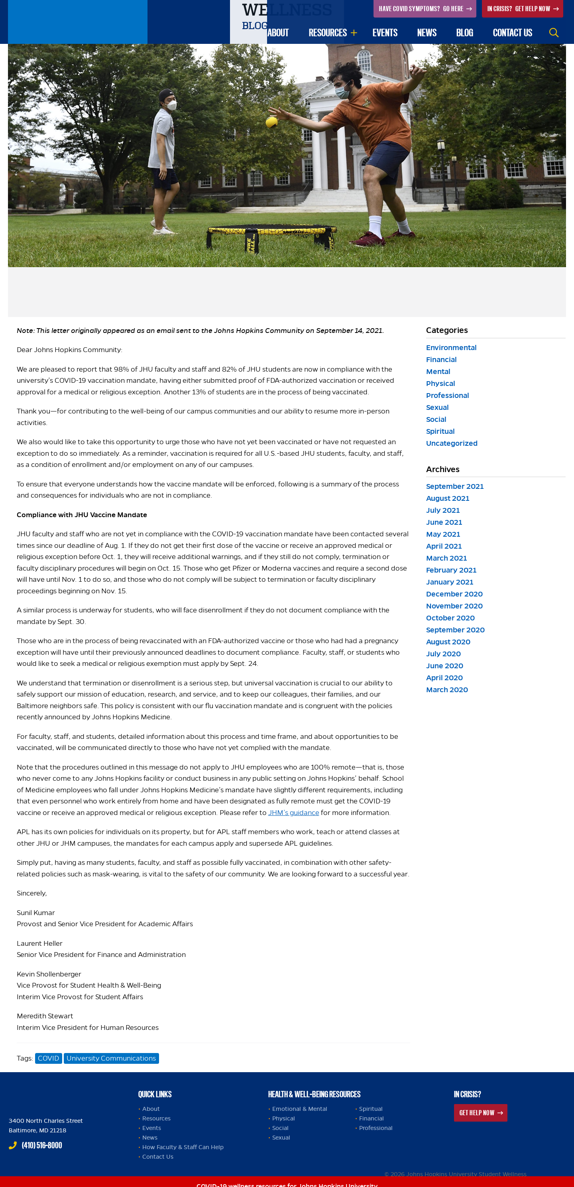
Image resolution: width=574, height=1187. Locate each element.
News (426, 32)
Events (385, 32)
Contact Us (157, 1156)
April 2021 (444, 546)
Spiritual (440, 431)
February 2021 (451, 570)
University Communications (111, 1058)
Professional (447, 395)
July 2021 (443, 510)
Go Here (422, 8)
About (278, 32)
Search (554, 33)
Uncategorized (452, 443)
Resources (328, 32)
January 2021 (450, 582)
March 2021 (446, 558)
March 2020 (447, 689)
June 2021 (444, 522)
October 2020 (450, 617)
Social (436, 419)
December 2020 (454, 593)
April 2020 (444, 677)
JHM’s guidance (293, 812)
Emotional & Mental (299, 1108)
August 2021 (448, 498)
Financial (441, 359)
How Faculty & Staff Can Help (183, 1147)
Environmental (451, 347)
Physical (440, 383)
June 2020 (444, 665)
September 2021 (455, 486)
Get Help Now (520, 8)
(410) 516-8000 (42, 1145)
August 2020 (448, 641)
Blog (464, 32)
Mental (438, 371)
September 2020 (455, 629)
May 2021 (443, 534)
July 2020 (443, 653)
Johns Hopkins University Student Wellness (77, 22)
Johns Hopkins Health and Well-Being (56, 1092)
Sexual (437, 407)
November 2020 (454, 605)
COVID (48, 1058)
